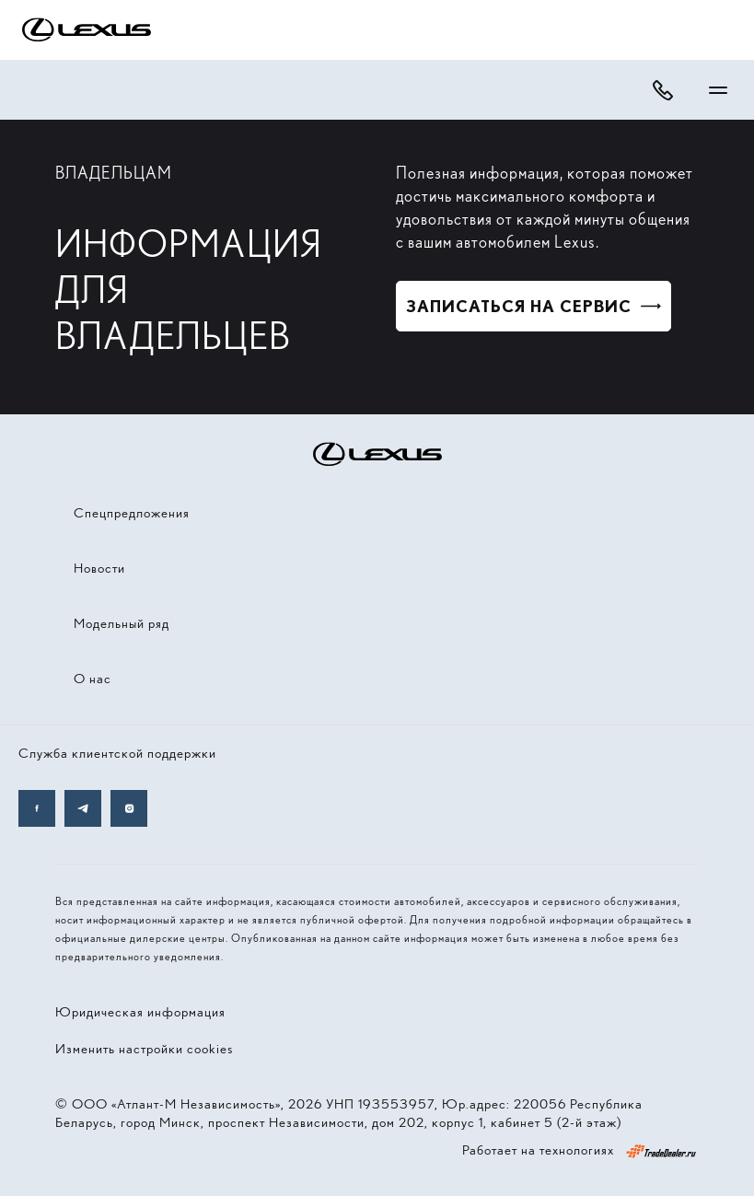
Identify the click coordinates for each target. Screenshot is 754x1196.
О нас (92, 678)
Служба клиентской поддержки (117, 753)
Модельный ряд (121, 623)
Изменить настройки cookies (144, 1048)
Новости (99, 568)
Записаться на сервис (519, 306)
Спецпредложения (132, 513)
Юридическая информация (140, 1012)
